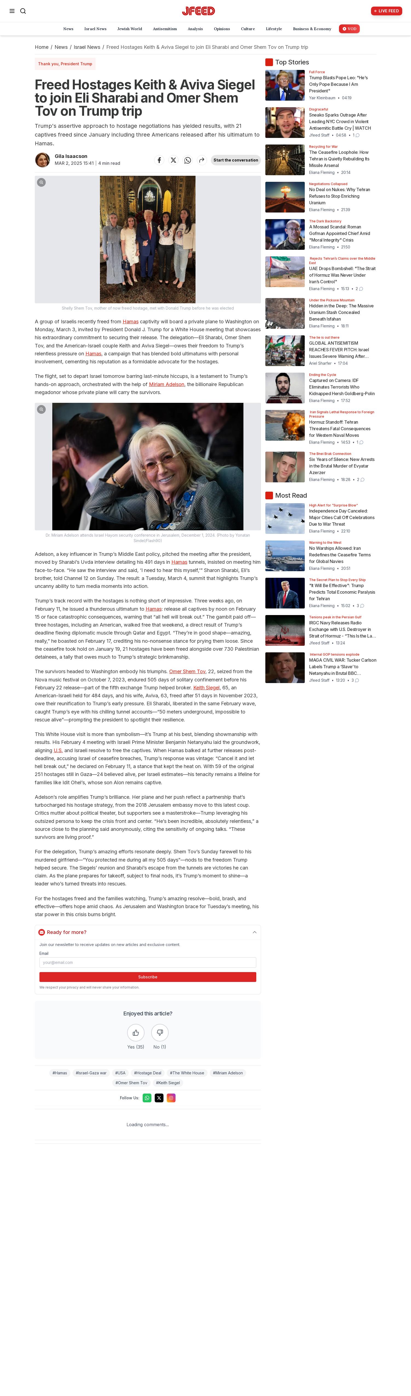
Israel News (87, 47)
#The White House (187, 1073)
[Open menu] (12, 11)
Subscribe (147, 977)
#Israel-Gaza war (91, 1073)
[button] (148, 243)
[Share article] (202, 160)
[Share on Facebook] (159, 160)
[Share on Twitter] (173, 160)
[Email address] (148, 962)
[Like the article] (136, 1032)
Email (43, 953)
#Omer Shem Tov (131, 1082)
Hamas (131, 321)
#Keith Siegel (168, 1082)
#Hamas (60, 1073)
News (61, 47)
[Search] (23, 11)
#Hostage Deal (147, 1073)
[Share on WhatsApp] (187, 160)
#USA (120, 1073)
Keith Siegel (206, 687)
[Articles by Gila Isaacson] (42, 160)
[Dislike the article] (160, 1032)
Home (41, 47)
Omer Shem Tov (187, 671)
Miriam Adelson (166, 384)
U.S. (58, 750)
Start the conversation (236, 160)
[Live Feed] (386, 11)
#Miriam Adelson (228, 1073)
